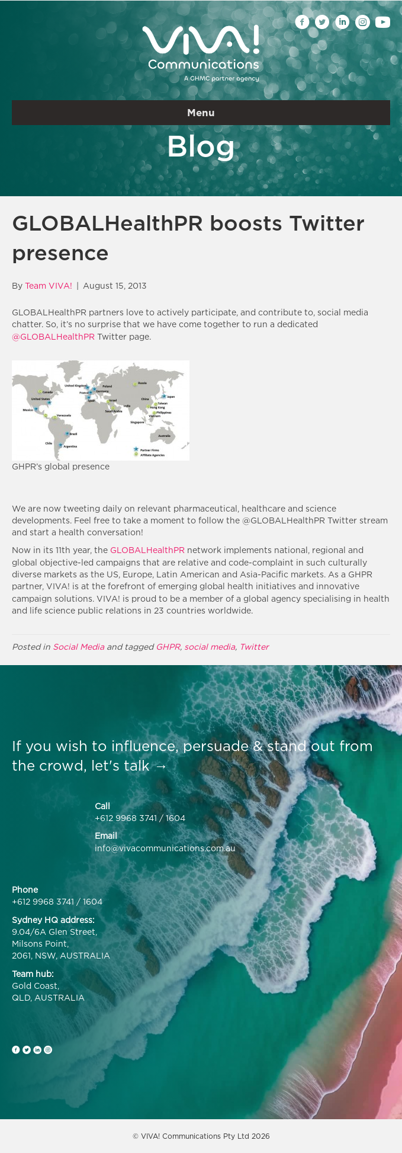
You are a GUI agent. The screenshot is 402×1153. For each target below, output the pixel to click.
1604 (175, 817)
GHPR (168, 646)
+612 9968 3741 (126, 817)
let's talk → (129, 765)
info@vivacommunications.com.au (165, 848)
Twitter (254, 646)
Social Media (78, 646)
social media (209, 646)
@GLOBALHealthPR (53, 336)
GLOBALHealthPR (147, 549)
